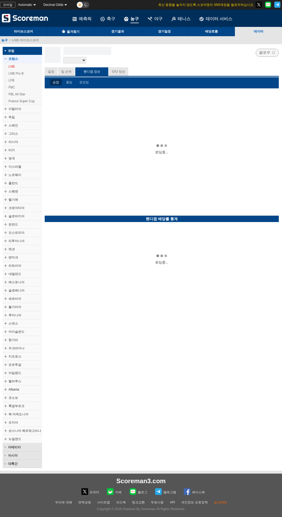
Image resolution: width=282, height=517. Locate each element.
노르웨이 (15, 175)
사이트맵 (103, 502)
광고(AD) (220, 502)
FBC (12, 87)
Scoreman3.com (140, 481)
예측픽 (82, 19)
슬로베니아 (16, 290)
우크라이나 (16, 348)
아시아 (13, 455)
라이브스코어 (23, 31)
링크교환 (138, 502)
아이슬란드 (16, 332)
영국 (12, 158)
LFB (11, 80)
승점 (56, 82)
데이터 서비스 (215, 19)
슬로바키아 (16, 216)
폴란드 (13, 183)
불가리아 (15, 307)
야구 (155, 19)
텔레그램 (165, 491)
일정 (51, 71)
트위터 (90, 491)
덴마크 (13, 257)
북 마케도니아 (18, 414)
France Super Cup (22, 101)
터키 (12, 150)
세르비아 (15, 299)
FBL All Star (17, 94)
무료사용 (157, 502)
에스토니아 (16, 282)
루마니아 (15, 315)
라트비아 (15, 266)
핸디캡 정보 (92, 71)
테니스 (180, 19)
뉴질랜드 (15, 439)
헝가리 (13, 340)
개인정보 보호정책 (194, 502)
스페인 (13, 125)
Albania (14, 389)
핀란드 (13, 224)
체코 (12, 249)
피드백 (121, 502)
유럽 (11, 51)
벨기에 (13, 200)
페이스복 (194, 491)
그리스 (13, 134)
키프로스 (15, 356)
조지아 (13, 422)
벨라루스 (15, 381)
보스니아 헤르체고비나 (25, 431)
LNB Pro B (16, 73)
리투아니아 (16, 241)
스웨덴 (13, 191)
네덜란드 (15, 274)
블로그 (138, 491)
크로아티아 (16, 208)
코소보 (13, 398)
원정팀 (84, 82)
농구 (131, 19)
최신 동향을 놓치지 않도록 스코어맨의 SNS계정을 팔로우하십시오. (206, 5)
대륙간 (13, 464)
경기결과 (117, 31)
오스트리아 (16, 233)
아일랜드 (15, 373)
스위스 (13, 323)
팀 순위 (66, 71)
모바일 (8, 5)
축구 (107, 19)
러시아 (13, 142)
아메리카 (14, 447)
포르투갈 (15, 365)
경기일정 (164, 31)
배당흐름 (211, 31)
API (173, 502)
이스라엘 (15, 167)
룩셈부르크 (16, 406)
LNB (12, 66)
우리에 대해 (63, 502)
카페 (114, 491)
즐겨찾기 (70, 31)
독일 (12, 117)
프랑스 (13, 59)
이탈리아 (15, 109)
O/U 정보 (118, 71)
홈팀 (69, 82)
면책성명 (84, 502)
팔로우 (267, 52)
